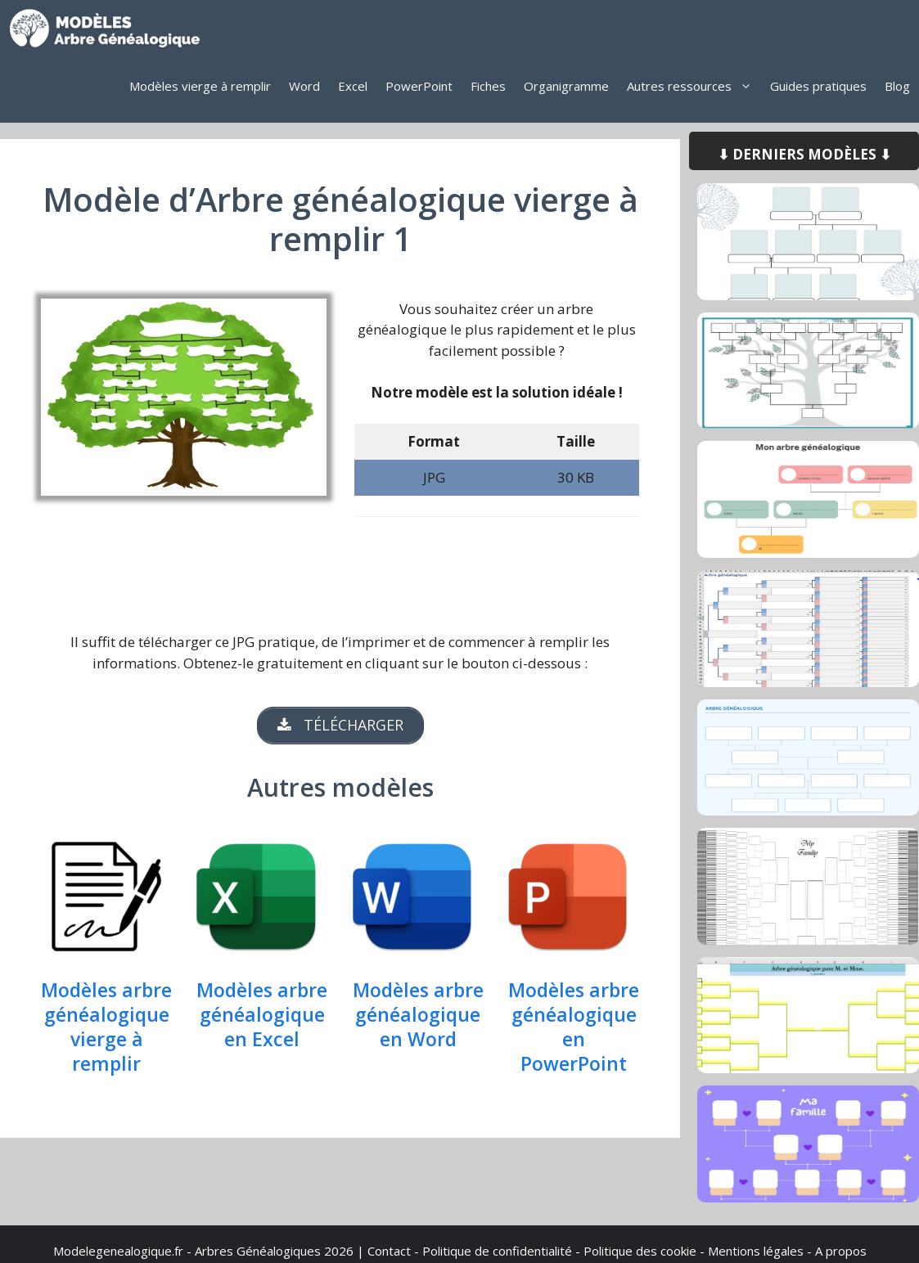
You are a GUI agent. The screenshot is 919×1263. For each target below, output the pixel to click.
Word (304, 86)
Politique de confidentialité (497, 1251)
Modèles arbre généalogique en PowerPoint (573, 1028)
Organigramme (566, 86)
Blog (897, 86)
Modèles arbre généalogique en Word (418, 1016)
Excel (352, 86)
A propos (841, 1251)
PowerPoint (419, 86)
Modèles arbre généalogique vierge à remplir (106, 1028)
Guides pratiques (818, 86)
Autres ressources (694, 86)
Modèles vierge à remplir (200, 86)
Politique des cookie (639, 1251)
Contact (389, 1251)
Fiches (488, 86)
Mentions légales (756, 1251)
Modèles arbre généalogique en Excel (261, 1016)
